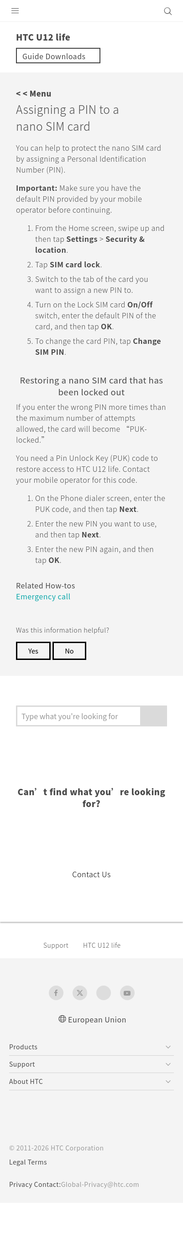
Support (55, 945)
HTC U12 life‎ (101, 945)
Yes (33, 650)
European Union (97, 1019)
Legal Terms (28, 1161)
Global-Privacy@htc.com (100, 1184)
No (69, 650)
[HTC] (92, 10)
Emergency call (43, 596)
